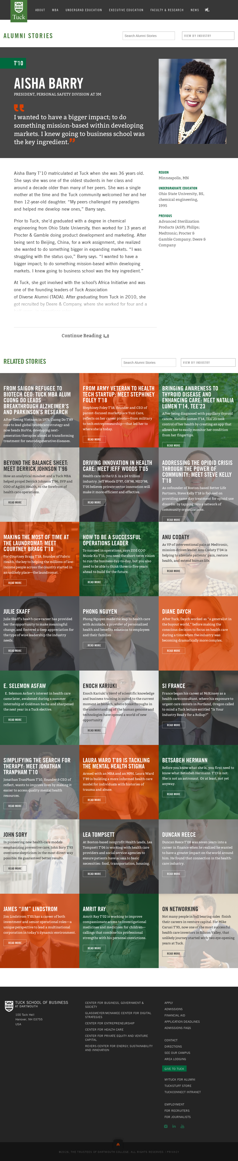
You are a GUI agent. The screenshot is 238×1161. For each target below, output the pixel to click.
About (40, 10)
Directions (173, 1046)
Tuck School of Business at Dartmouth (18, 11)
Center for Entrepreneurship (109, 1023)
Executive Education (126, 10)
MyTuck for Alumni (179, 1079)
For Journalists (177, 1117)
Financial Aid (174, 1015)
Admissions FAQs (177, 1028)
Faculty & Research (167, 10)
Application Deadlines (182, 1021)
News (195, 10)
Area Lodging (175, 1059)
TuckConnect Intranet (182, 1092)
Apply (168, 1003)
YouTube (182, 1126)
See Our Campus (177, 1053)
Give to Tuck (174, 1069)
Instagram (166, 1126)
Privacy (173, 1151)
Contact (171, 1040)
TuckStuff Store (177, 1086)
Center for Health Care (104, 1029)
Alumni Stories (28, 35)
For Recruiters (177, 1110)
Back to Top (119, 1143)
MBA (55, 10)
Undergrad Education (84, 10)
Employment (174, 1104)
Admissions (173, 1009)
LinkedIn (174, 1126)
